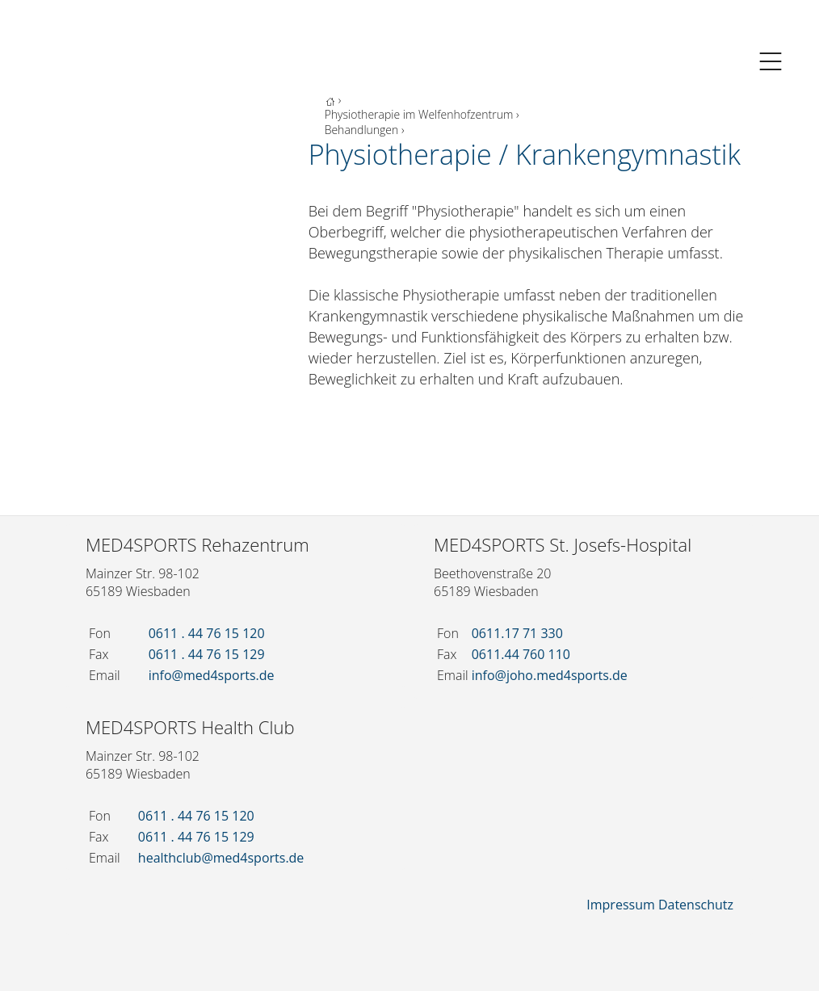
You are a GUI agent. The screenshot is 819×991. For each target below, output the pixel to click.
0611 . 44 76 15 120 (207, 633)
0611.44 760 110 (521, 654)
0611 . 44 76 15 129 (207, 654)
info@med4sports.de (212, 675)
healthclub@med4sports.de (221, 858)
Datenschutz (695, 904)
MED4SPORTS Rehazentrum (197, 544)
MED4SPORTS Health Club (190, 727)
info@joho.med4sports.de (550, 675)
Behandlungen (362, 129)
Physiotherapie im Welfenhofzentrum (419, 114)
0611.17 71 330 (517, 633)
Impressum (620, 904)
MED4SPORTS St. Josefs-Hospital (562, 544)
